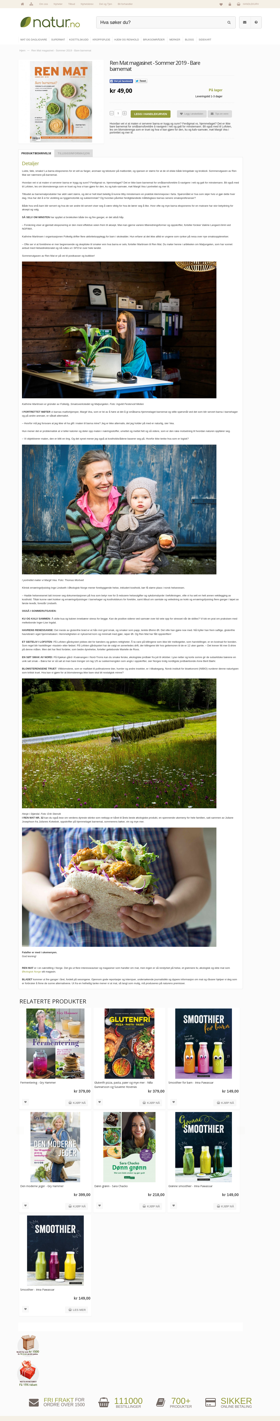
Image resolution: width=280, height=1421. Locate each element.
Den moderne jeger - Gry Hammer (42, 1182)
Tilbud (71, 4)
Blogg (189, 1373)
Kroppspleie (151, 1398)
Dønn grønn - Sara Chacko (109, 1182)
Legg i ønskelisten (190, 113)
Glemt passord (233, 1381)
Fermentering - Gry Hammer (38, 1080)
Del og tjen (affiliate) (196, 1398)
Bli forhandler (125, 4)
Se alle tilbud (110, 1406)
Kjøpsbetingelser (234, 1398)
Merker (107, 1390)
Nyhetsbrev (87, 4)
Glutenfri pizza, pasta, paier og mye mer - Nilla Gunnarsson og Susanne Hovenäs (121, 1083)
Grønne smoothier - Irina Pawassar (186, 1182)
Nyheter (58, 4)
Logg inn (230, 5)
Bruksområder (193, 1381)
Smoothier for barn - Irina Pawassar (186, 1080)
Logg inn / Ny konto (236, 1373)
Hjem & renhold (153, 1406)
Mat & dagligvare (154, 1373)
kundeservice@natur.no (57, 1396)
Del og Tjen (105, 4)
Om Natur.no (110, 1381)
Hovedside (109, 1373)
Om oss (43, 4)
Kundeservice (233, 1390)
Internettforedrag (195, 1390)
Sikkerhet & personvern (238, 1406)
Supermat (150, 1381)
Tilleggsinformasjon (74, 153)
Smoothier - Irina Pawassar (37, 1283)
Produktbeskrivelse (36, 153)
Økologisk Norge (31, 971)
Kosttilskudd (151, 1390)
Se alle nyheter (111, 1398)
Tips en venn (218, 113)
